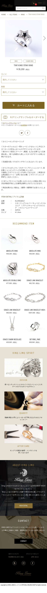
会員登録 (24, 125)
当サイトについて (14, 554)
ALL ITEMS (13, 15)
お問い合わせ (35, 557)
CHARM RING (29, 61)
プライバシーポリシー (32, 554)
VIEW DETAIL (23, 506)
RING (23, 15)
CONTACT (23, 541)
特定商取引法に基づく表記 (16, 557)
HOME (3, 15)
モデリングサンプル (9, 123)
